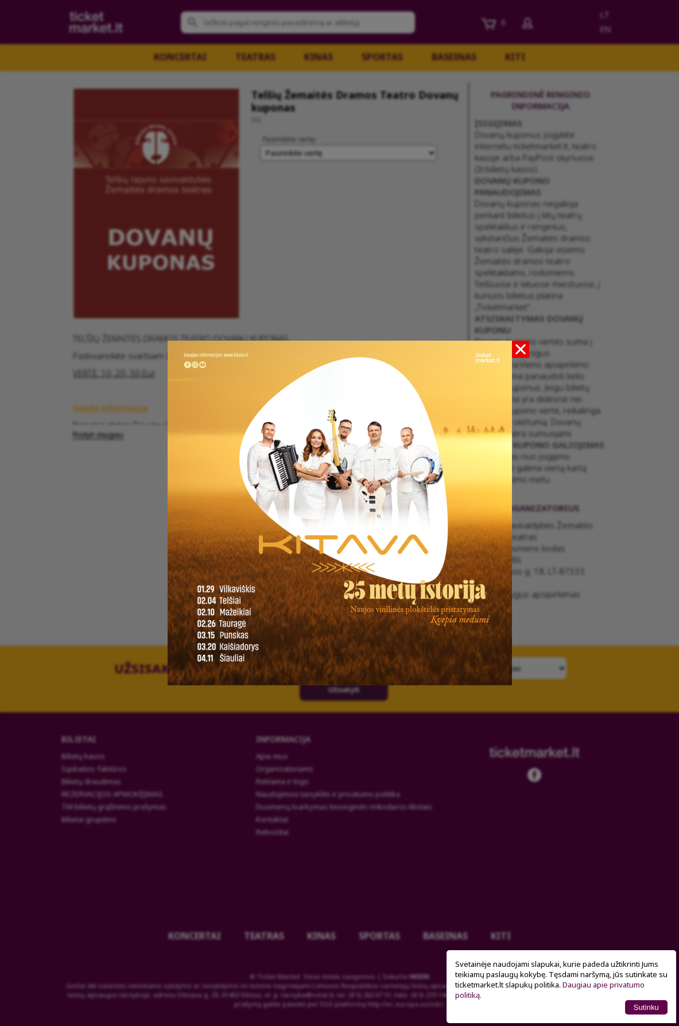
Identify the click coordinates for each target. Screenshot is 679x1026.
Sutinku (646, 1007)
